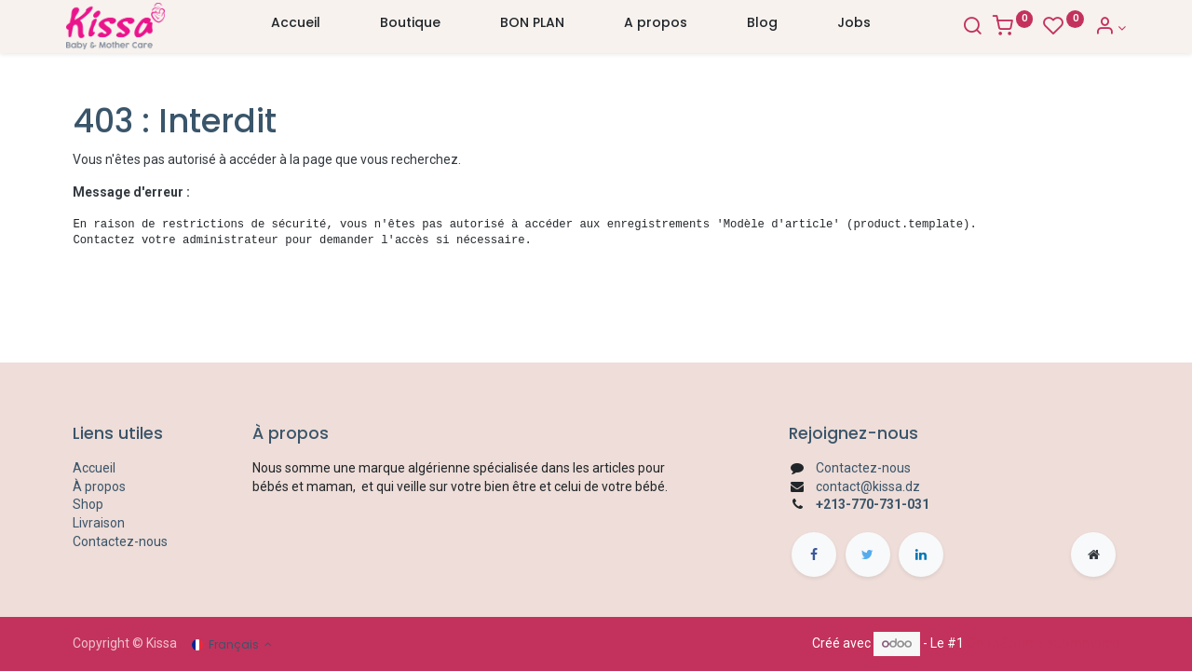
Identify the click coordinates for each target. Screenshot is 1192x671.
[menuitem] (295, 27)
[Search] (965, 28)
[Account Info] (1103, 28)
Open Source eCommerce (1043, 643)
